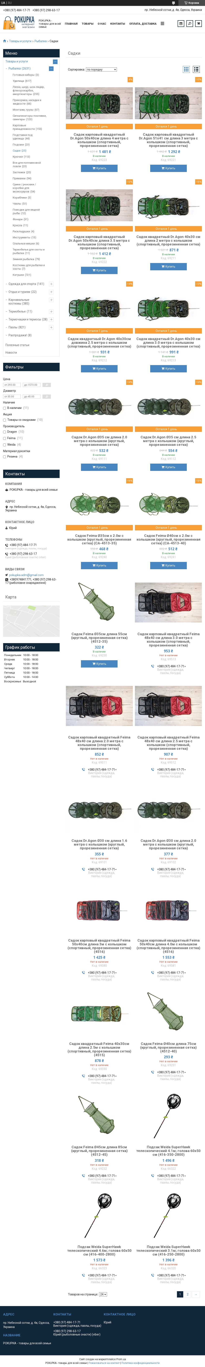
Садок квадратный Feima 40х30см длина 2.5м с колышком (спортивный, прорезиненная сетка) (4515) (99, 1049)
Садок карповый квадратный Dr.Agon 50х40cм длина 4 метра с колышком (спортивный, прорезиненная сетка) (99, 140)
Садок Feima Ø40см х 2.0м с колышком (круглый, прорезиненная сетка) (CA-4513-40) (168, 539)
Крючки (18, 156)
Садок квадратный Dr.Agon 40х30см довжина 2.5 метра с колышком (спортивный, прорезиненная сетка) (99, 342)
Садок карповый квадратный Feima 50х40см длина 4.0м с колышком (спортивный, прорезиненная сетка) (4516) (168, 945)
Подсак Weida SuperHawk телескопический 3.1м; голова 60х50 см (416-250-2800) (168, 1250)
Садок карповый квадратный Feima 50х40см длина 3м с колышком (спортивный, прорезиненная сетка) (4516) (99, 945)
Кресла (17, 225)
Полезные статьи (17, 345)
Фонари (18, 219)
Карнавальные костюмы (19, 301)
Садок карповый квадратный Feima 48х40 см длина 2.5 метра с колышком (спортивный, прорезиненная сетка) (168, 742)
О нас (102, 23)
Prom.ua (121, 1359)
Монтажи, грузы (23, 109)
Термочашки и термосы (25, 319)
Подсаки (18, 144)
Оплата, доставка (142, 23)
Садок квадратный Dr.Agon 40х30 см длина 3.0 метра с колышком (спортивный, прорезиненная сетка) (168, 342)
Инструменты (21, 237)
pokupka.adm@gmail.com (26, 575)
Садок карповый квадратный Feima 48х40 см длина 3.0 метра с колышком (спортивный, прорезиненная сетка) (168, 639)
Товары (88, 23)
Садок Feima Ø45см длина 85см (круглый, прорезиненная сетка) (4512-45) (99, 1150)
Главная (71, 23)
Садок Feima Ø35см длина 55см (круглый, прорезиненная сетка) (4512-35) (99, 637)
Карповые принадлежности (24, 127)
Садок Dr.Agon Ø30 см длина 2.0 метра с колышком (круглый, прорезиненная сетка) (168, 844)
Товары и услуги (20, 41)
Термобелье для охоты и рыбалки (29, 251)
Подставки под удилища (22, 136)
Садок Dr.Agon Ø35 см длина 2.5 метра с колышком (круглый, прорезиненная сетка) (168, 440)
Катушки (18, 274)
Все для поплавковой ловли (27, 164)
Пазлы (13, 327)
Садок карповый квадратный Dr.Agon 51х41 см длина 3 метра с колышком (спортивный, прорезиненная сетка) (168, 140)
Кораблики (20, 197)
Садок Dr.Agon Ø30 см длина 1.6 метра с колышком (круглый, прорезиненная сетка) (99, 844)
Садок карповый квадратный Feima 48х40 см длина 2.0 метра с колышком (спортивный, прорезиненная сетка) (99, 742)
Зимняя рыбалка (23, 259)
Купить (101, 168)
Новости (11, 352)
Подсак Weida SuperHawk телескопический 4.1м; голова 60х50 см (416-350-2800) (168, 1150)
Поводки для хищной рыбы (26, 211)
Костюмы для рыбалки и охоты (29, 267)
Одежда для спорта (22, 284)
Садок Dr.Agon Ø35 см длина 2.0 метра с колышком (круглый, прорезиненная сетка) (99, 440)
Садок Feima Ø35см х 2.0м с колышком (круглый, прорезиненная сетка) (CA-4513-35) (99, 539)
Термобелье (17, 311)
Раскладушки (21, 231)
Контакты (117, 23)
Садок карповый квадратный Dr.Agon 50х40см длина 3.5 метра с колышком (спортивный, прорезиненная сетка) (99, 242)
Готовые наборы (24, 74)
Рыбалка (41, 41)
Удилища (18, 80)
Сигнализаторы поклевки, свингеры (29, 117)
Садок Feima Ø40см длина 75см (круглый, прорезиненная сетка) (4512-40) (168, 1047)
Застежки (19, 172)
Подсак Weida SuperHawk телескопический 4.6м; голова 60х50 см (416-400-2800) (99, 1250)
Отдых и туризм (19, 291)
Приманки (19, 178)
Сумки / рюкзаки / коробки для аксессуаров (24, 188)
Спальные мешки (24, 243)
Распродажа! (18, 335)
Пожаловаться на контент (104, 1363)
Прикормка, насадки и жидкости (27, 102)
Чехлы (17, 203)
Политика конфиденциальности (141, 1363)
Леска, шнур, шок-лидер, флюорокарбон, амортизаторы (29, 90)
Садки (16, 150)
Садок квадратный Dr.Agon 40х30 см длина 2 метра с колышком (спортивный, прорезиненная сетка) (168, 240)
